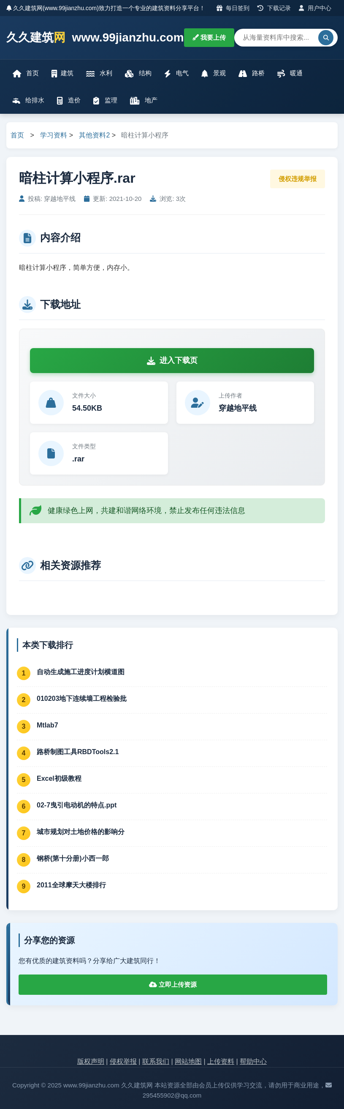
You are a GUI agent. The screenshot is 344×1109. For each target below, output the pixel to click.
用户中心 (315, 8)
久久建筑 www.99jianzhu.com (95, 37)
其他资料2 (94, 135)
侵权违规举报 (298, 178)
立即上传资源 (173, 984)
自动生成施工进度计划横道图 (81, 671)
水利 (99, 73)
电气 (176, 73)
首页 (26, 73)
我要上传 (209, 37)
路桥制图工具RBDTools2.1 (78, 751)
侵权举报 (123, 1061)
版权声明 (90, 1061)
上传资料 (220, 1061)
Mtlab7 (47, 725)
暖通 (290, 73)
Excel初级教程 (59, 778)
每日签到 (233, 8)
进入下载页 (172, 360)
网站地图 (188, 1061)
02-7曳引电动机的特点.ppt (76, 805)
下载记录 (274, 8)
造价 (69, 100)
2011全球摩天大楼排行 (71, 885)
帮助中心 (253, 1061)
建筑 (62, 73)
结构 (138, 73)
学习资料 (53, 135)
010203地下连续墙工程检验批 (82, 698)
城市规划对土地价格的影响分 (81, 831)
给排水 (28, 100)
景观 (213, 73)
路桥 (251, 73)
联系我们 (155, 1061)
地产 (143, 100)
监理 (105, 100)
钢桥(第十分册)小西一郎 (73, 858)
